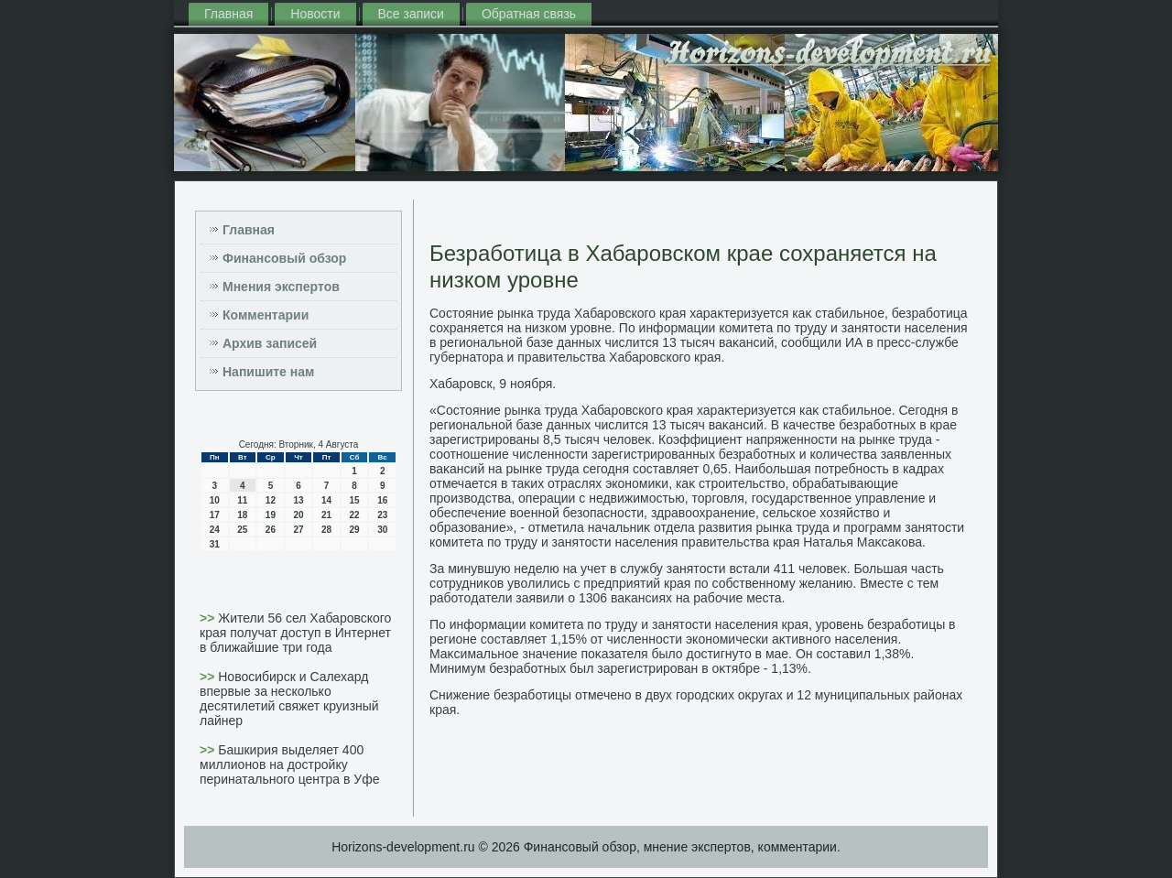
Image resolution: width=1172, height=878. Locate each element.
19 (271, 515)
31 (215, 544)
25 (242, 530)
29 (355, 530)
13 (298, 500)
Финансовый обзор (284, 258)
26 (271, 530)
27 (298, 530)
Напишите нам (268, 371)
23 (382, 515)
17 (215, 515)
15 (355, 500)
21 (326, 515)
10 (215, 500)
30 (382, 530)
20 (298, 515)
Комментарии (265, 315)
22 (355, 515)
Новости (315, 13)
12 (271, 500)
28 (326, 530)
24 (215, 530)
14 (326, 500)
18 (242, 515)
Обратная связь (529, 13)
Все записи (411, 13)
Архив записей (269, 343)
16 (382, 500)
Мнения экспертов (281, 286)
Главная (228, 13)
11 (242, 500)
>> (209, 618)
